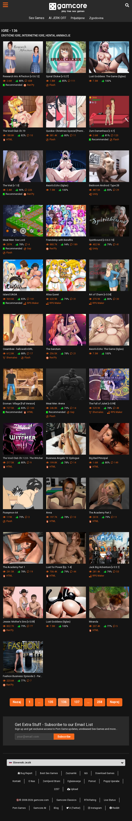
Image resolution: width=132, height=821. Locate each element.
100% (106, 81)
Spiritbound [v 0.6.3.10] (101, 239)
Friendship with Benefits (59, 239)
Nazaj (16, 702)
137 (76, 702)
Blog (56, 807)
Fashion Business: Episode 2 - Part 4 (23, 675)
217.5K (8, 462)
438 (28, 81)
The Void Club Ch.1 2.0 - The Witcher (23, 457)
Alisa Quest (52, 294)
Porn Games (19, 807)
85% (63, 81)
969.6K (8, 299)
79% (108, 244)
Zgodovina (96, 18)
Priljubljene (77, 18)
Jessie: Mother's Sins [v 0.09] (19, 621)
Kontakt (17, 781)
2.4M (7, 190)
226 (28, 190)
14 (73, 408)
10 (30, 135)
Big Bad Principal (98, 457)
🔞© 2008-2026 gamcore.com (32, 799)
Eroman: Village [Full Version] (19, 403)
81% (106, 135)
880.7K (51, 244)
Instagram (95, 807)
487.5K (94, 190)
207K (7, 244)
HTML (7, 139)
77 (30, 626)
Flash (50, 85)
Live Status (110, 799)
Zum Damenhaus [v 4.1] (102, 130)
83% (108, 190)
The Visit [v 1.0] (11, 185)
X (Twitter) (73, 807)
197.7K (51, 517)
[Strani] (5, 5)
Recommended (12, 85)
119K (7, 517)
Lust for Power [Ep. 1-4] (59, 566)
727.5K (8, 408)
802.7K (8, 626)
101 (30, 299)
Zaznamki (71, 773)
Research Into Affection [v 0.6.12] (21, 76)
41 (116, 244)
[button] (66, 762)
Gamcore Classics (66, 799)
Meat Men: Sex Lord (14, 239)
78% (20, 244)
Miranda (93, 621)
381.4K (51, 135)
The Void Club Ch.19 (14, 130)
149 (114, 462)
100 (30, 408)
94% (65, 244)
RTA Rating (90, 799)
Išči (86, 773)
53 (116, 571)
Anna (49, 512)
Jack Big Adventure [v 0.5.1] (104, 566)
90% (19, 190)
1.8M (50, 81)
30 (116, 299)
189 (73, 244)
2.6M (7, 81)
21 (73, 353)
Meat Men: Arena (55, 403)
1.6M (93, 462)
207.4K (94, 626)
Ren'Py (29, 85)
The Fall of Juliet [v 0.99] (102, 403)
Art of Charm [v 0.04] (100, 294)
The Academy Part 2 (100, 512)
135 (50, 702)
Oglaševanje (74, 781)
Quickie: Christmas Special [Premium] (66, 130)
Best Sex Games (49, 773)
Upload (72, 789)
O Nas (31, 781)
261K (93, 517)
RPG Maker (31, 303)
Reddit (114, 807)
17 (30, 353)
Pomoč (92, 781)
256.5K (51, 353)
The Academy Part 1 (14, 566)
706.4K (51, 571)
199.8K (51, 462)
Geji (27, 248)
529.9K (94, 408)
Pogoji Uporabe (111, 781)
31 (73, 299)
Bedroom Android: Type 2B (104, 185)
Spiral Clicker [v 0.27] (57, 76)
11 (73, 135)
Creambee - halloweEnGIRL (18, 348)
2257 (56, 789)
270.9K (94, 299)
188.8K (8, 135)
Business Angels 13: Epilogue (62, 457)
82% (22, 135)
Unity (93, 194)
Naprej (115, 702)
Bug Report (25, 773)
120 (114, 135)
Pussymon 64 (10, 512)
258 (100, 702)
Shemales (10, 357)
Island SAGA (10, 294)
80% (65, 135)
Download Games (104, 773)
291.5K (8, 571)
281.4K (94, 571)
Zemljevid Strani (51, 781)
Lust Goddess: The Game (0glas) (107, 76)
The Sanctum (53, 348)
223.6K (8, 680)
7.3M (93, 81)
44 (73, 571)
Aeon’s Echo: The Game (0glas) (106, 348)
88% (19, 81)
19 (30, 571)
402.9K (94, 244)
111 (71, 81)
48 (116, 408)
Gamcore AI (39, 807)
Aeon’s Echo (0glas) (57, 185)
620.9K (51, 299)
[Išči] (127, 5)
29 (116, 190)
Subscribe (63, 736)
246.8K (51, 408)
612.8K (8, 353)
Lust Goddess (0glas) (58, 621)
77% (108, 626)
